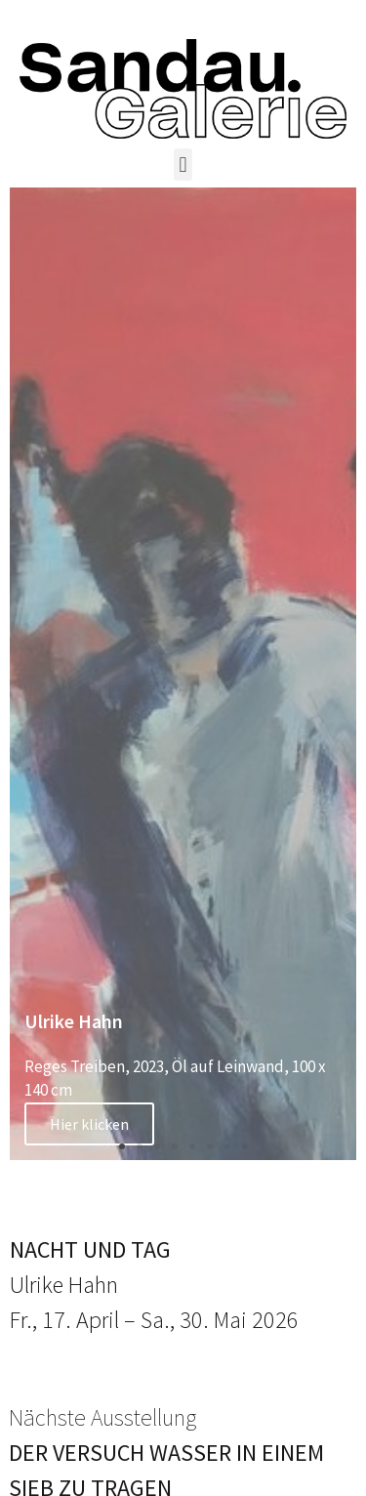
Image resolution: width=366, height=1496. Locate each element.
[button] (183, 164)
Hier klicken (89, 1124)
